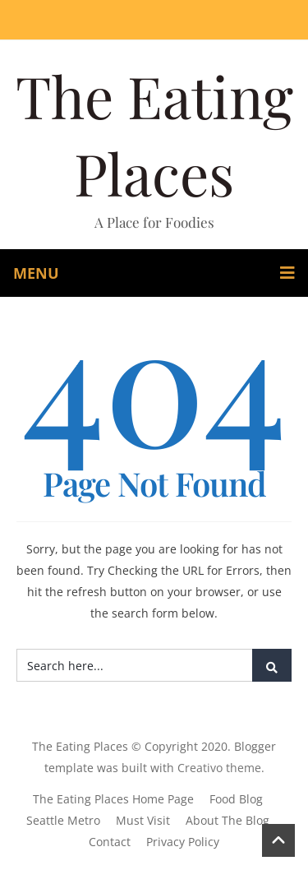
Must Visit (143, 820)
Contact (110, 841)
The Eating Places (154, 134)
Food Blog (236, 799)
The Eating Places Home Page (113, 799)
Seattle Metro (63, 820)
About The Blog (227, 820)
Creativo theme (219, 767)
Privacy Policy (182, 841)
